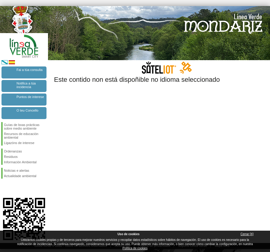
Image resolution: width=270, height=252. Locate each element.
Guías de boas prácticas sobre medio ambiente (22, 126)
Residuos (11, 156)
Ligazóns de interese (19, 143)
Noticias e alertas (16, 170)
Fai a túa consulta (29, 70)
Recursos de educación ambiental (21, 135)
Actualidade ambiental (20, 176)
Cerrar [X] (247, 234)
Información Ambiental (20, 162)
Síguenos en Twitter (15, 188)
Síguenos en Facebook (5, 188)
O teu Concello (27, 110)
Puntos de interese (30, 97)
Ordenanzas (13, 151)
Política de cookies (134, 248)
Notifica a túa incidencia (26, 85)
